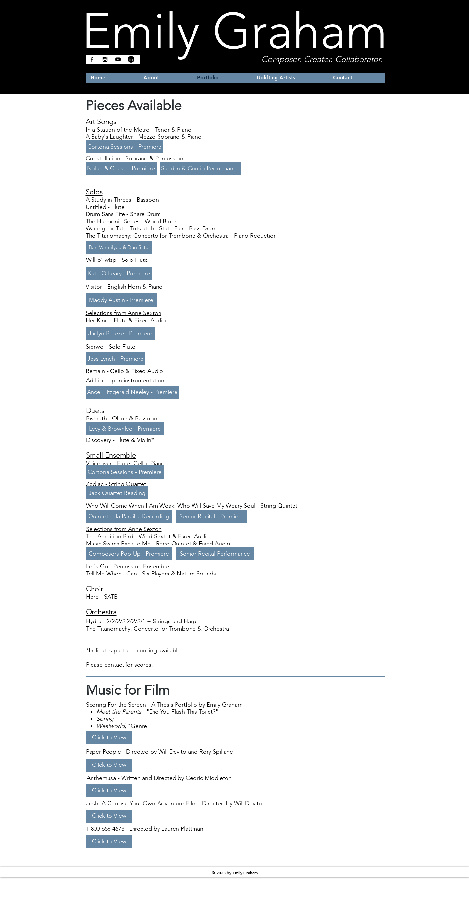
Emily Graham (235, 31)
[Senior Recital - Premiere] (211, 516)
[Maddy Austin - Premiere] (121, 300)
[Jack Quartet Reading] (117, 492)
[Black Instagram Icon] (105, 59)
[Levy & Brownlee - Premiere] (125, 428)
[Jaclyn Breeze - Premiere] (120, 333)
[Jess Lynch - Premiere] (115, 358)
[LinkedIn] (131, 59)
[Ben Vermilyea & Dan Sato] (119, 247)
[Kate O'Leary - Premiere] (119, 273)
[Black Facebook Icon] (92, 59)
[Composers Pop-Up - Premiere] (129, 553)
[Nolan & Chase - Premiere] (121, 168)
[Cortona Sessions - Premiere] (124, 146)
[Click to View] (109, 737)
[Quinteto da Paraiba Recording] (129, 516)
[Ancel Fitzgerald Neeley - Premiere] (132, 392)
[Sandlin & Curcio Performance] (200, 168)
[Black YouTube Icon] (118, 59)
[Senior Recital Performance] (215, 553)
